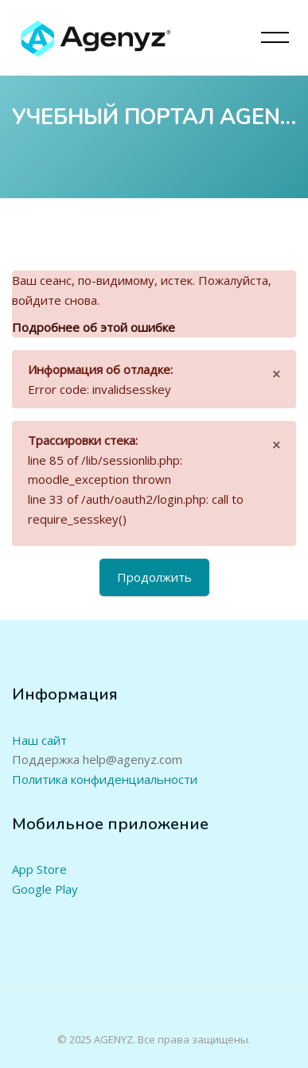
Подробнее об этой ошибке (93, 327)
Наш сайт (39, 740)
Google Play (45, 889)
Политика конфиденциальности (104, 779)
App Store (39, 869)
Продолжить (154, 577)
